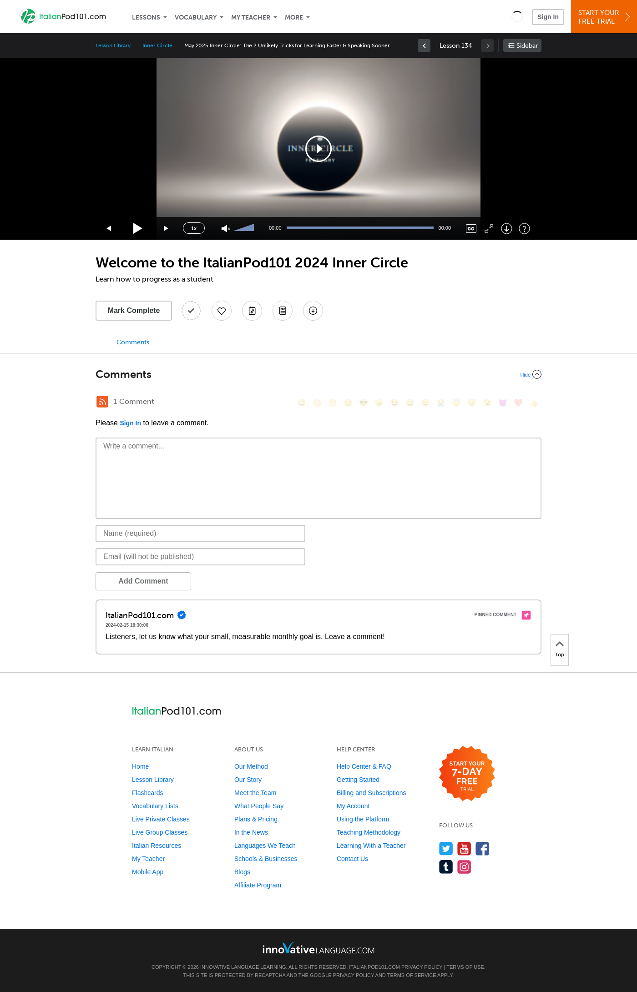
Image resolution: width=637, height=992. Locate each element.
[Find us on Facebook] (482, 848)
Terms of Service (411, 975)
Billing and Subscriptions (371, 792)
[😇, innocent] (456, 403)
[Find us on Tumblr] (446, 867)
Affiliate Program (257, 885)
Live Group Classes (159, 832)
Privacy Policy (421, 967)
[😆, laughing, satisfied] (394, 403)
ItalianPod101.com (374, 967)
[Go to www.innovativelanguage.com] (318, 948)
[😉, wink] (425, 403)
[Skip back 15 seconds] (109, 228)
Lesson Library (113, 45)
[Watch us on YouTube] (464, 848)
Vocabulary (196, 17)
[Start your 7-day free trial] (467, 774)
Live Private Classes (161, 819)
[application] (318, 149)
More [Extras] (294, 17)
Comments (132, 342)
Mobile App (147, 872)
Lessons (146, 17)
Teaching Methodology (368, 832)
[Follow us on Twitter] (446, 848)
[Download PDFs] (283, 311)
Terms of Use (465, 967)
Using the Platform (363, 819)
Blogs (242, 872)
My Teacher (250, 17)
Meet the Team (255, 792)
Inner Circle (157, 45)
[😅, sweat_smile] (410, 403)
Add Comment (143, 581)
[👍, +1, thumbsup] (533, 403)
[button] (517, 16)
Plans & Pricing (256, 819)
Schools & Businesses (266, 858)
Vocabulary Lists (155, 806)
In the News (251, 832)
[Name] (200, 533)
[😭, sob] (441, 403)
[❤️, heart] (518, 403)
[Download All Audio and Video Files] (313, 311)
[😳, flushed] (317, 403)
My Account (353, 806)
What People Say (258, 806)
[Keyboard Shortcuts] (524, 228)
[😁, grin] (332, 403)
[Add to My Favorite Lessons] (222, 311)
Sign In (548, 16)
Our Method (251, 766)
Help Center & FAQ (364, 766)
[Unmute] (226, 228)
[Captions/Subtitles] (471, 228)
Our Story (248, 779)
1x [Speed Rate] (194, 228)
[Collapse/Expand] (318, 374)
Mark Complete (134, 310)
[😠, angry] (379, 403)
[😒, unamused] (348, 403)
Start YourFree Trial (605, 17)
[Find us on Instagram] (464, 867)
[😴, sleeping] (472, 403)
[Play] (138, 228)
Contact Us (352, 858)
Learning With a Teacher (371, 845)
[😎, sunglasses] (363, 403)
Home (140, 766)
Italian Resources (156, 845)
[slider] (245, 228)
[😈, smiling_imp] (503, 403)
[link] (424, 45)
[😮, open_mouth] (487, 403)
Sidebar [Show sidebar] (527, 46)
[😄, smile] (301, 403)
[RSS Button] (102, 401)
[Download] (506, 228)
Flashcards (147, 792)
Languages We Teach (265, 845)
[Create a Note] (252, 311)
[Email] (200, 556)
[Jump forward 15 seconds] (166, 228)
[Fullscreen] (489, 228)
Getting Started (358, 779)
